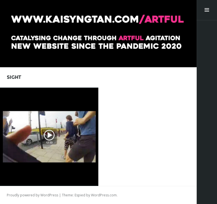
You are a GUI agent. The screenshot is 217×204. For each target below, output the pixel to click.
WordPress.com (104, 195)
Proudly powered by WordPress (32, 195)
